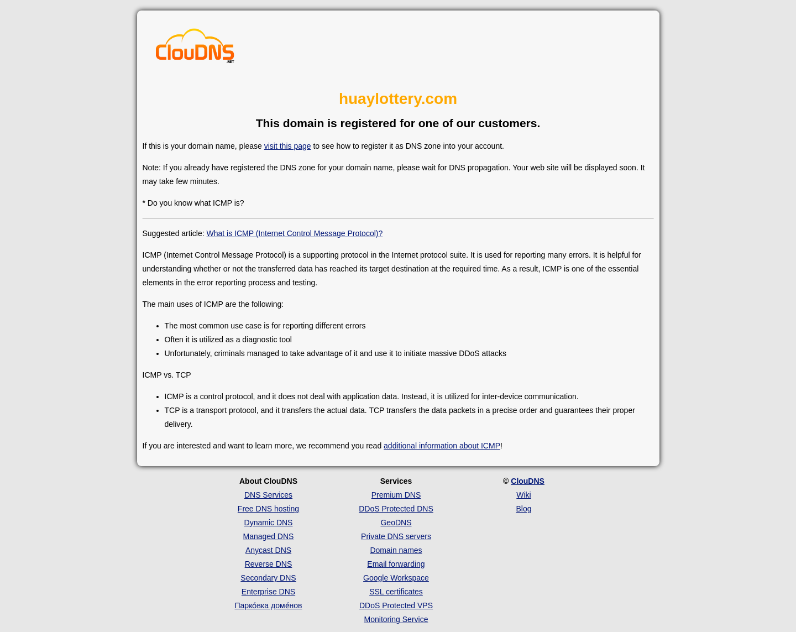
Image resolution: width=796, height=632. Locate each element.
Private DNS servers (396, 536)
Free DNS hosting (268, 508)
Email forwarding (396, 564)
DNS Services (268, 494)
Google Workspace (396, 577)
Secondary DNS (268, 577)
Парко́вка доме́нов (268, 605)
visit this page (287, 146)
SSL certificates (396, 591)
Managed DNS (268, 536)
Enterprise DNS (268, 591)
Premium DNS (396, 494)
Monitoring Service (396, 619)
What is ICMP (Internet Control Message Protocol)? (294, 233)
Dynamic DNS (268, 522)
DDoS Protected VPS (396, 605)
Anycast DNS (268, 550)
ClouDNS (527, 481)
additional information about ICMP (442, 445)
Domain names (396, 550)
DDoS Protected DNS (396, 508)
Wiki (523, 494)
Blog (523, 508)
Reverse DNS (268, 564)
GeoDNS (395, 522)
